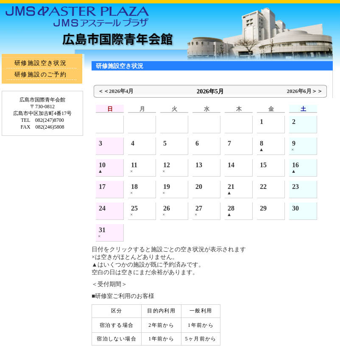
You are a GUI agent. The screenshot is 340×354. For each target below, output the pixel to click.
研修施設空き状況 (40, 63)
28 (231, 208)
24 (102, 208)
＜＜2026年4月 (116, 91)
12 (166, 165)
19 (166, 186)
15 (263, 165)
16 (295, 165)
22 (263, 186)
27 (198, 208)
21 (231, 186)
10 (102, 165)
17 (102, 186)
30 (295, 208)
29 (263, 208)
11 (134, 165)
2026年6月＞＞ (305, 91)
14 (231, 165)
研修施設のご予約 (40, 74)
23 (295, 186)
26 (166, 208)
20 (198, 186)
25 (134, 208)
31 (102, 229)
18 (134, 186)
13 (198, 165)
